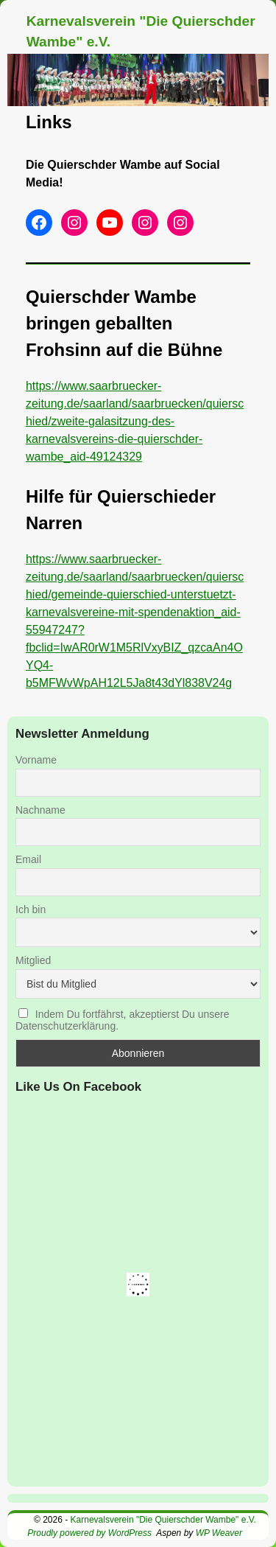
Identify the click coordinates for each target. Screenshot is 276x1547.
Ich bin (30, 909)
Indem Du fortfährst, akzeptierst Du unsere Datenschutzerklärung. (122, 1020)
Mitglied (33, 960)
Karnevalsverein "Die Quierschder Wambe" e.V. (163, 1520)
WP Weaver (219, 1533)
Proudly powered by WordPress (89, 1533)
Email (28, 859)
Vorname (36, 760)
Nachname (40, 810)
